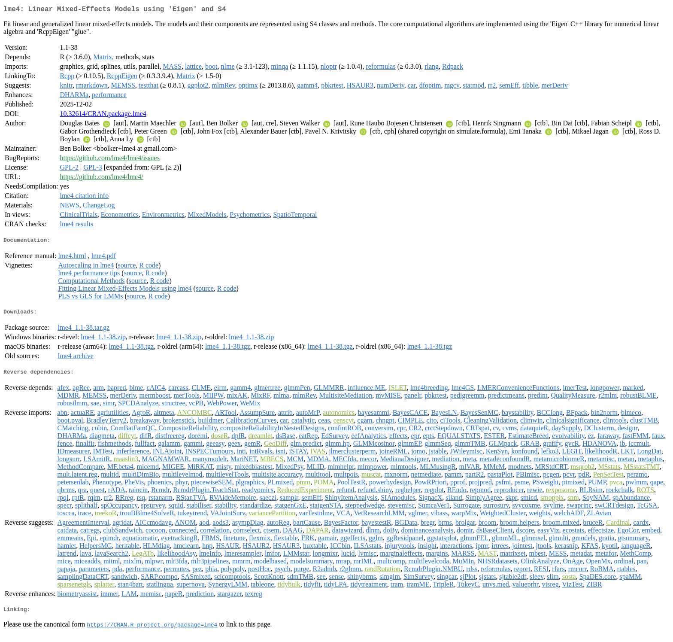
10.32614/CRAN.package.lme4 (103, 115)
